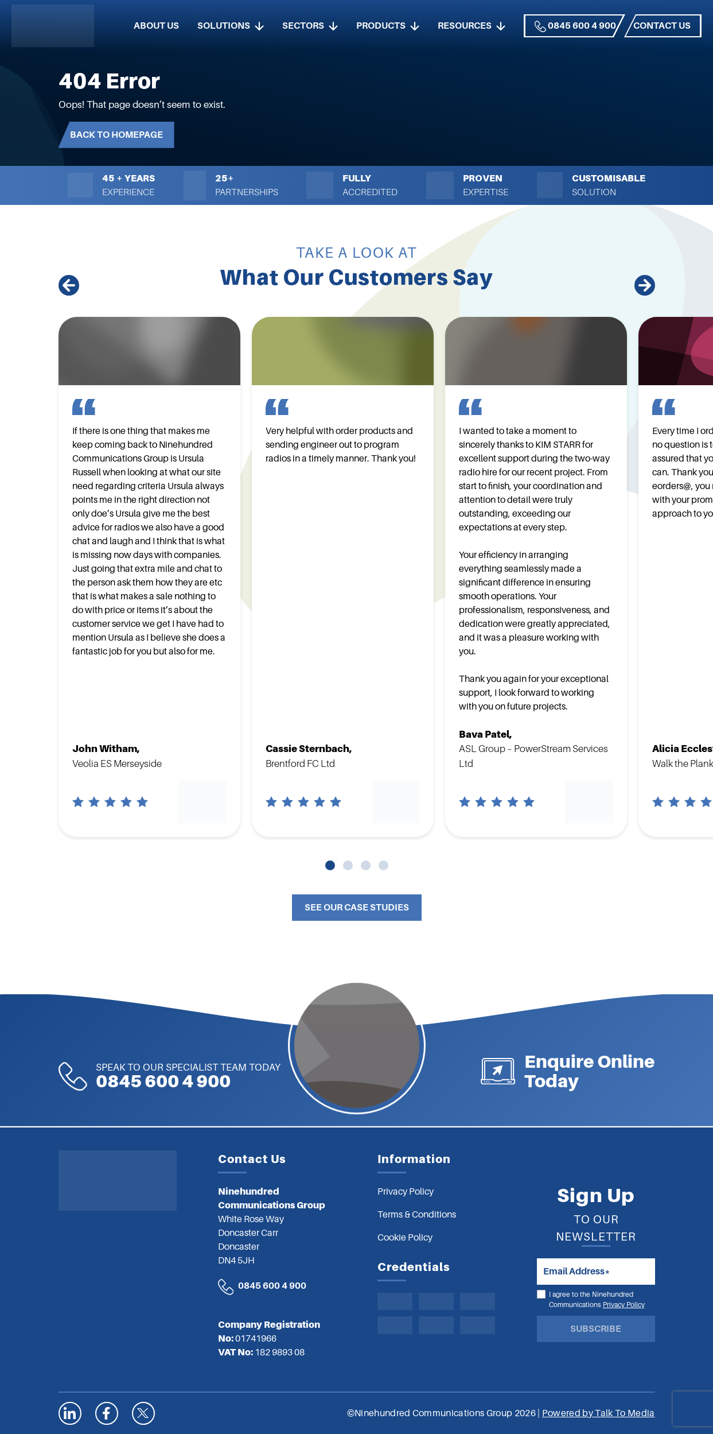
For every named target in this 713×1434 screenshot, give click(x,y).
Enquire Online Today (640, 1071)
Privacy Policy (624, 1305)
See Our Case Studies (357, 907)
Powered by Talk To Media (598, 1413)
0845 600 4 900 (575, 26)
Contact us (662, 26)
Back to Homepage (116, 135)
